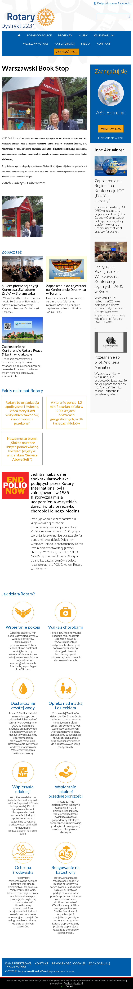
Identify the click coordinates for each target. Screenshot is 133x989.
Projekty (65, 35)
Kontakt (103, 43)
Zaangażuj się (66, 51)
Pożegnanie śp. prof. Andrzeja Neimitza (108, 362)
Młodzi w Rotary (35, 43)
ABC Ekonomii (111, 112)
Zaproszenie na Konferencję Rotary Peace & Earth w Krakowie (22, 350)
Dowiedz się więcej (111, 138)
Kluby (82, 35)
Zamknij (69, 986)
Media (85, 43)
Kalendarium (104, 35)
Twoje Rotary (15, 966)
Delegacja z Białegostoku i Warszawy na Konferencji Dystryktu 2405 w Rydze (109, 279)
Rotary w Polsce (39, 35)
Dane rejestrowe (18, 963)
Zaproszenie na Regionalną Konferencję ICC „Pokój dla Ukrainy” (109, 190)
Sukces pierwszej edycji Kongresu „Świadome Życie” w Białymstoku (20, 289)
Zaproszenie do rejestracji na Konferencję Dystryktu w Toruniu (66, 289)
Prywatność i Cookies (68, 963)
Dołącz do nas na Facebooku (112, 3)
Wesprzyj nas (111, 128)
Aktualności (65, 43)
